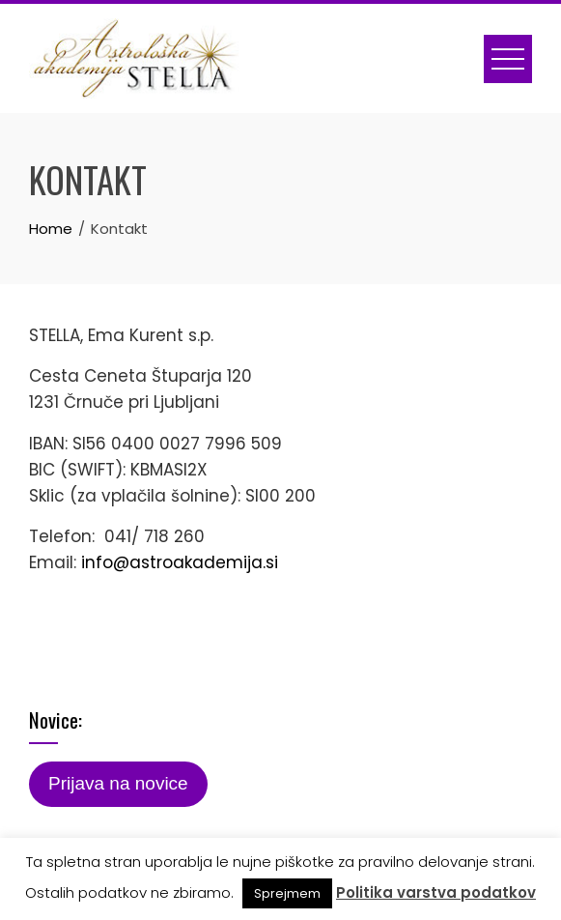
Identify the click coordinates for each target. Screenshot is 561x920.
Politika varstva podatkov (436, 892)
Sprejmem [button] (287, 893)
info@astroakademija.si (179, 562)
